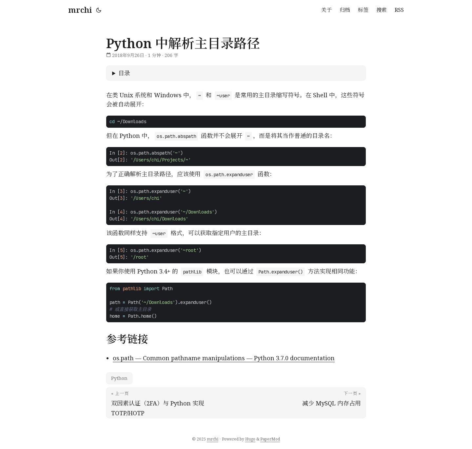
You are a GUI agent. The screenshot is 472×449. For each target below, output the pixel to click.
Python (119, 378)
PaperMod (270, 439)
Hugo (250, 439)
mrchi (80, 9)
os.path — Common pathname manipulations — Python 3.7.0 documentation (224, 358)
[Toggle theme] (99, 10)
